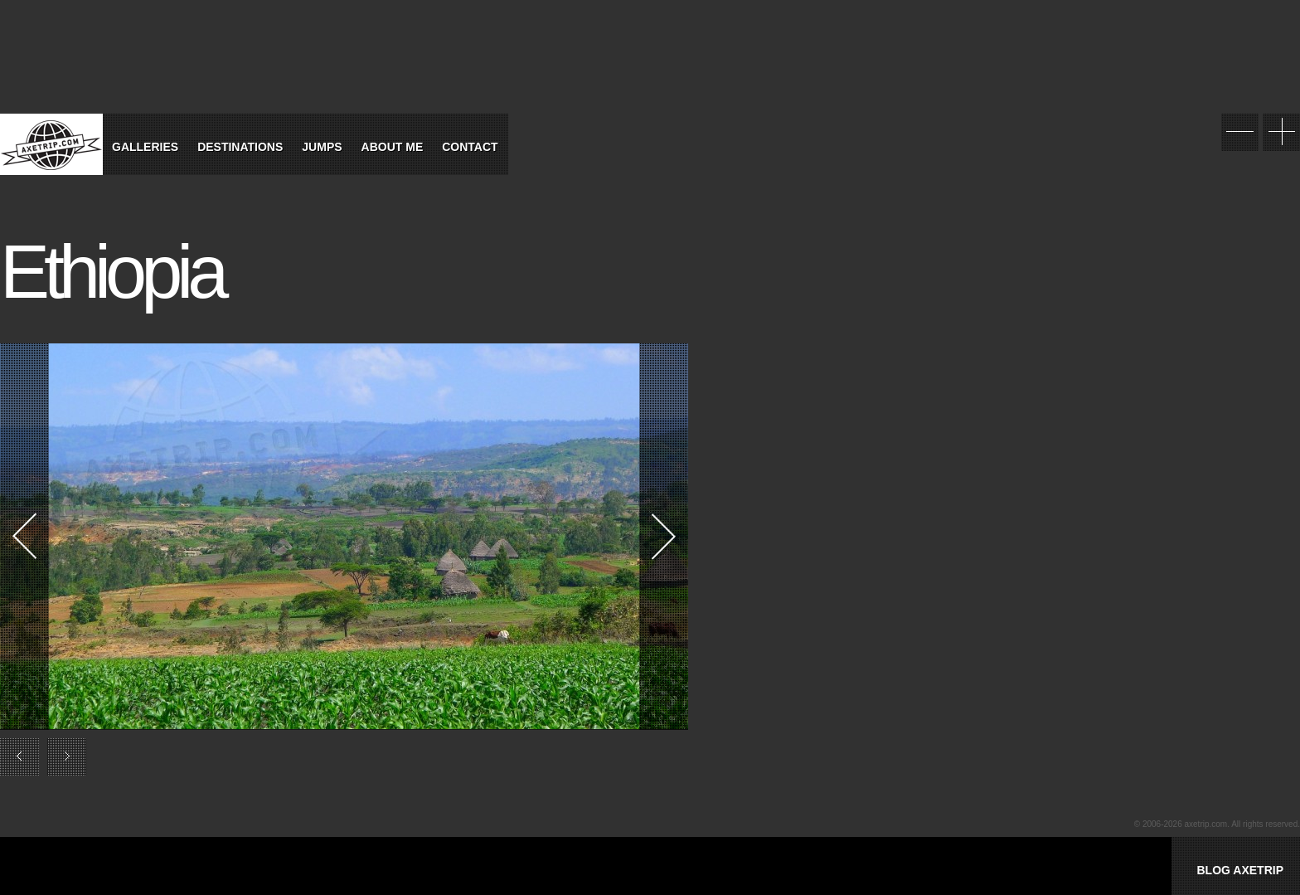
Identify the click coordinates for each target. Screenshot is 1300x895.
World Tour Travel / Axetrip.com (51, 144)
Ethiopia (111, 272)
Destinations (240, 146)
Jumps (322, 146)
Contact (469, 146)
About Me (392, 146)
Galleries (145, 146)
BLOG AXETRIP (1239, 870)
